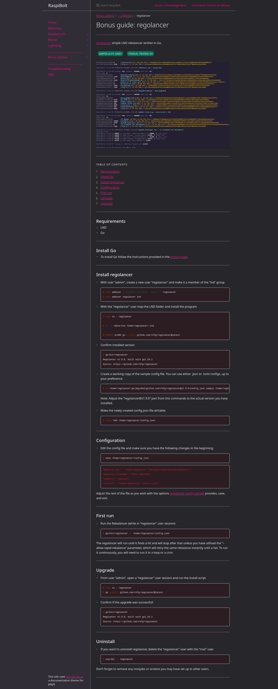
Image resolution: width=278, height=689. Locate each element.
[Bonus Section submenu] (87, 57)
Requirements (110, 171)
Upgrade (107, 198)
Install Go (107, 177)
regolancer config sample (187, 493)
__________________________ (65, 51)
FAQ (51, 75)
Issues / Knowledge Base (170, 5)
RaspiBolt (57, 5)
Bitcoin (53, 40)
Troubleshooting (59, 69)
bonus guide (178, 257)
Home (52, 22)
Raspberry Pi (56, 34)
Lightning (54, 46)
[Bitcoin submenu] (87, 40)
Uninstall (107, 203)
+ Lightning (125, 15)
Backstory (55, 28)
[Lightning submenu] (87, 46)
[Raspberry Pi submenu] (87, 34)
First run (106, 193)
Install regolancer (112, 182)
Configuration (110, 187)
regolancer (103, 43)
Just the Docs (74, 676)
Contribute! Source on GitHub (211, 5)
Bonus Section (58, 57)
